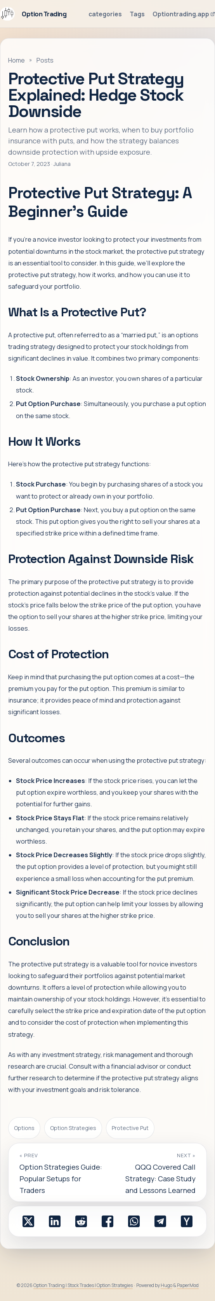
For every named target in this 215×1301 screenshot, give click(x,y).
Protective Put (130, 1128)
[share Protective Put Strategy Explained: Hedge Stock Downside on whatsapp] (134, 1221)
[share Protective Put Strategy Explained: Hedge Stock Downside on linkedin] (54, 1221)
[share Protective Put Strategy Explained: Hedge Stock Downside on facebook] (107, 1221)
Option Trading (33, 14)
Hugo (166, 1285)
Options (24, 1128)
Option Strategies (73, 1128)
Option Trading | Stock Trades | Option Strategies (83, 1285)
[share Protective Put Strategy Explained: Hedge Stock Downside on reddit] (81, 1221)
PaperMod (188, 1285)
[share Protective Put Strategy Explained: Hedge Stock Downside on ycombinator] (186, 1221)
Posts (45, 60)
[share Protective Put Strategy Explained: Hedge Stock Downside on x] (28, 1221)
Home (16, 60)
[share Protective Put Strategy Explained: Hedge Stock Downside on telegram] (160, 1221)
